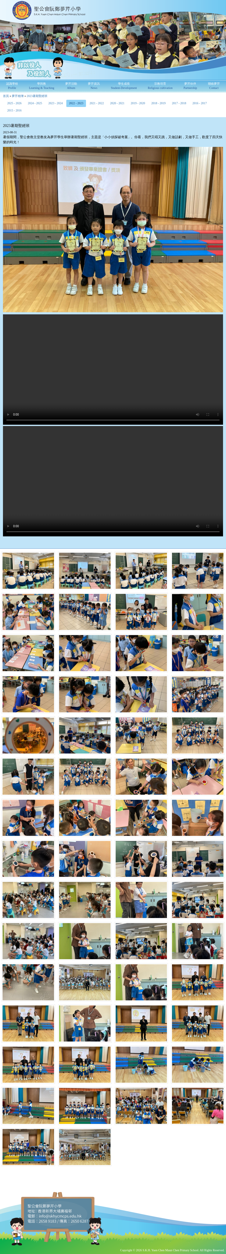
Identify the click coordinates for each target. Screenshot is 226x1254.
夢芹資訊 (94, 86)
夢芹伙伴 (190, 86)
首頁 (6, 96)
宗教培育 (160, 86)
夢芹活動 (71, 86)
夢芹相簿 (18, 96)
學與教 (41, 86)
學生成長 (124, 86)
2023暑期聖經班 (37, 96)
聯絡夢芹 (214, 86)
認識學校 (12, 86)
